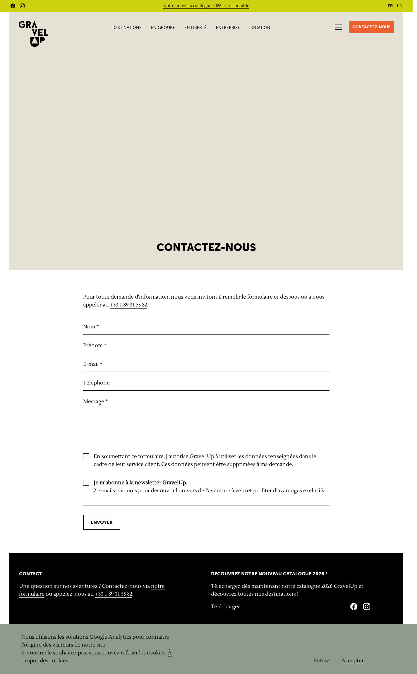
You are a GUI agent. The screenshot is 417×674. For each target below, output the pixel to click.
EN (400, 5)
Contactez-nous (371, 27)
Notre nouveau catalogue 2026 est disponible (206, 5)
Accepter (353, 660)
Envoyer (102, 522)
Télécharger (225, 606)
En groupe (163, 27)
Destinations (127, 27)
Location (259, 27)
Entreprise (228, 27)
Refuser (322, 660)
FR (390, 5)
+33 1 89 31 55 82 (128, 305)
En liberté (195, 27)
